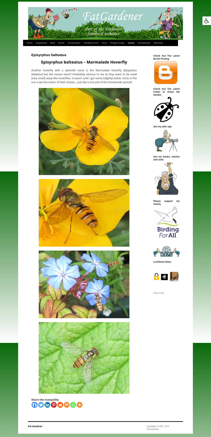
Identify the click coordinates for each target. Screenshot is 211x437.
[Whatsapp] (73, 405)
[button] (206, 20)
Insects (131, 43)
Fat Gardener (35, 426)
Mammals (158, 43)
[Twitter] (41, 405)
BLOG (61, 43)
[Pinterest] (54, 405)
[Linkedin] (47, 405)
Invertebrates (144, 43)
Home (29, 43)
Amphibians (41, 43)
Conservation (74, 43)
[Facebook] (34, 405)
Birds (52, 43)
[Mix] (67, 405)
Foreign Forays (117, 43)
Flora (104, 43)
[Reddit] (60, 405)
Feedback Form (91, 43)
